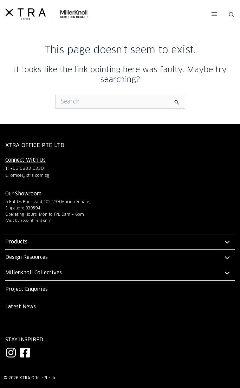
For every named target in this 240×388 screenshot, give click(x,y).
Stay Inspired (24, 339)
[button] (231, 14)
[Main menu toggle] (214, 14)
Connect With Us (25, 160)
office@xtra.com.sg (29, 175)
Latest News (20, 306)
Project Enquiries (26, 289)
